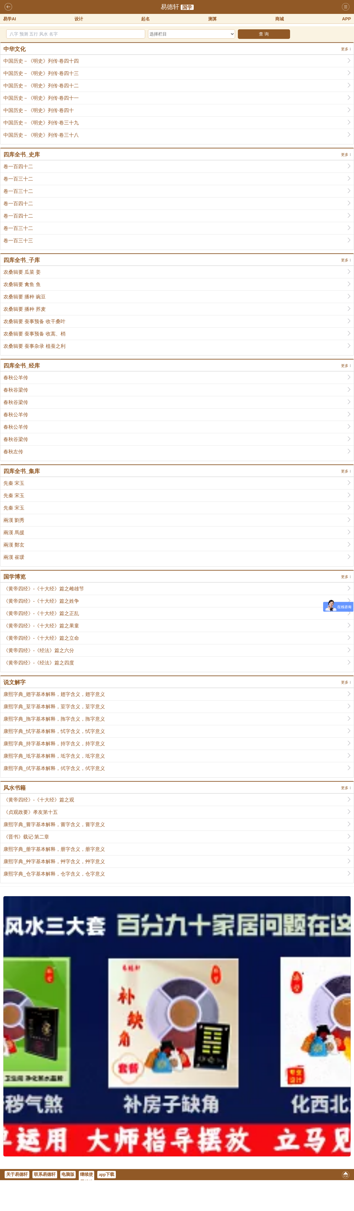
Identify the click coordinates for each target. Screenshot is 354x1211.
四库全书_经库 (21, 366)
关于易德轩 (17, 1174)
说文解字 (14, 682)
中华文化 (14, 49)
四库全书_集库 (21, 471)
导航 (345, 7)
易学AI (9, 18)
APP (346, 18)
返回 (8, 7)
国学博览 (14, 577)
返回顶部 (345, 1176)
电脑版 (67, 1174)
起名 (145, 18)
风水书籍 (14, 788)
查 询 (264, 33)
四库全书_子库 (21, 260)
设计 (78, 18)
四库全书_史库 (21, 155)
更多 (346, 49)
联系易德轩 (45, 1174)
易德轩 (170, 6)
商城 (279, 18)
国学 (187, 7)
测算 (212, 18)
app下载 (107, 1174)
